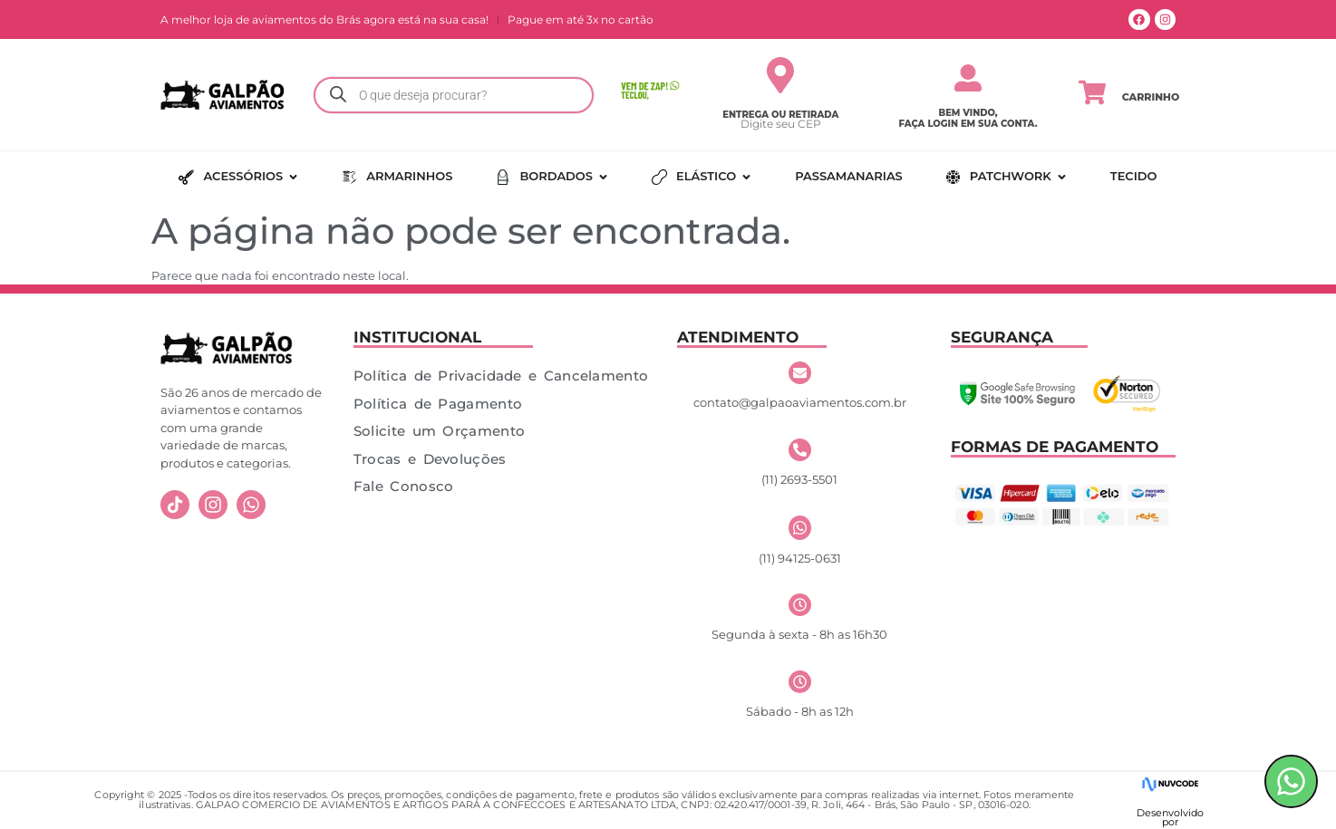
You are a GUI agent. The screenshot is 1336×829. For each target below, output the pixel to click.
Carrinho (1151, 97)
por (1170, 821)
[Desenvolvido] (1169, 784)
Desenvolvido (1170, 812)
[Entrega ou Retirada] (780, 75)
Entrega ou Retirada (780, 114)
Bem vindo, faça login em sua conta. (968, 118)
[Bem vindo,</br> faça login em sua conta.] (968, 78)
